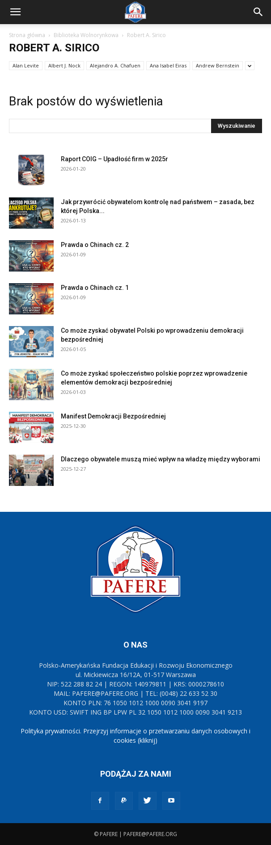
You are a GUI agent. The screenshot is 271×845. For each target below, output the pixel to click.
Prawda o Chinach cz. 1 (95, 287)
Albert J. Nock (64, 65)
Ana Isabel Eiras (168, 65)
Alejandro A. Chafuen (115, 65)
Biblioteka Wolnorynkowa (86, 35)
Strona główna (27, 35)
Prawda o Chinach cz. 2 (95, 244)
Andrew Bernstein (217, 65)
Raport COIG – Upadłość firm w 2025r (114, 159)
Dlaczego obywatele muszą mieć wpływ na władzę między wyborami (160, 459)
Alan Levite (26, 65)
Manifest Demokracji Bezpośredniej (113, 416)
